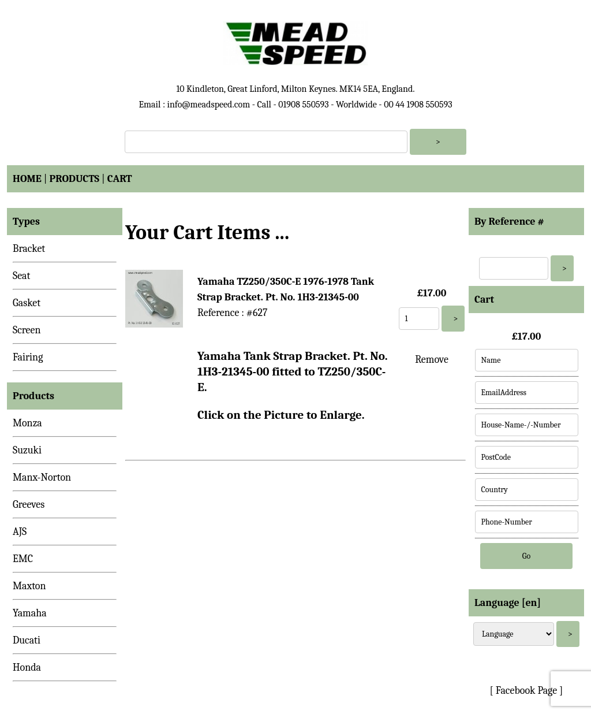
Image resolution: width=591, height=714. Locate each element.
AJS (20, 532)
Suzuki (27, 450)
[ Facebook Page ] (526, 691)
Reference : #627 (232, 313)
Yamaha (30, 613)
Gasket (26, 303)
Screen (27, 330)
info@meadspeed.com (208, 104)
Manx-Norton (42, 477)
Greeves (28, 505)
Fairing (28, 357)
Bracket (29, 249)
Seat (21, 276)
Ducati (26, 640)
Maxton (29, 586)
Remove (431, 360)
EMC (23, 559)
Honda (27, 667)
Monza (27, 423)
